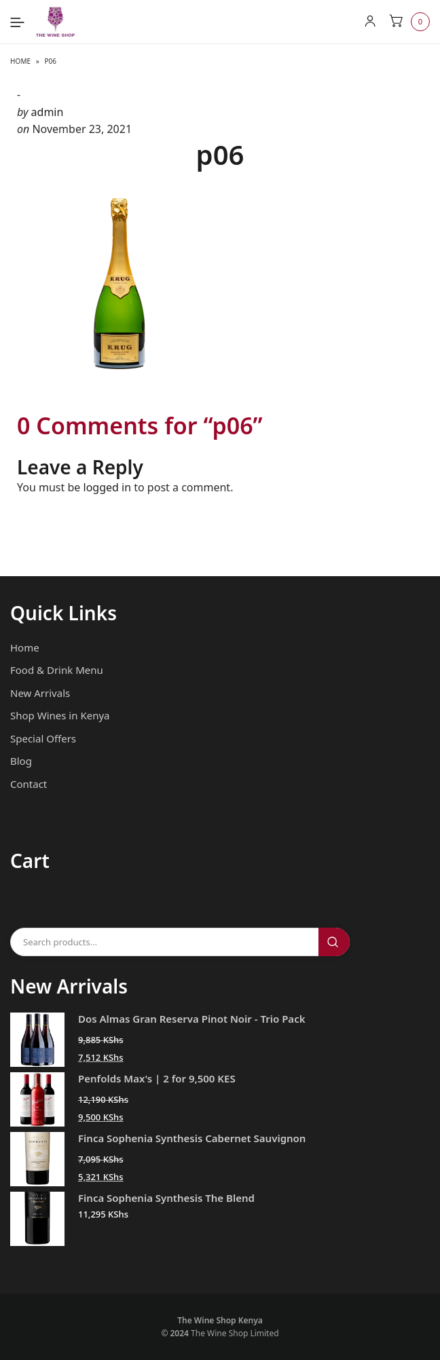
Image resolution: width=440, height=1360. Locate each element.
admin (47, 112)
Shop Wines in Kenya (59, 715)
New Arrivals (40, 693)
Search (334, 942)
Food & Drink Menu (56, 670)
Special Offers (43, 738)
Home (20, 61)
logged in (108, 487)
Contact (28, 784)
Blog (21, 761)
